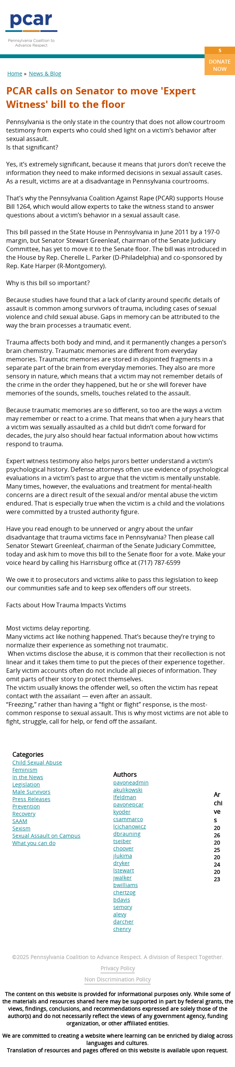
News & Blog (45, 73)
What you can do (33, 843)
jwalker (122, 877)
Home (14, 73)
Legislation (26, 784)
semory (122, 907)
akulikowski (128, 789)
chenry (122, 929)
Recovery (23, 813)
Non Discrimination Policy (117, 979)
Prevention (26, 806)
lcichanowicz (129, 826)
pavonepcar (128, 804)
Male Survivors (31, 791)
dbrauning (127, 833)
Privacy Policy (118, 968)
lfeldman (124, 797)
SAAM (19, 821)
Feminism (24, 769)
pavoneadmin (131, 782)
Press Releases (31, 799)
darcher (123, 921)
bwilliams (125, 885)
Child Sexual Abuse (37, 762)
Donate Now (220, 59)
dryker (121, 863)
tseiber (122, 841)
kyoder (122, 811)
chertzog (124, 892)
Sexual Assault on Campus (46, 835)
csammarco (128, 819)
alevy (119, 914)
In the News (27, 777)
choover (123, 848)
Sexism (21, 828)
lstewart (123, 870)
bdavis (121, 899)
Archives (218, 807)
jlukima (122, 855)
